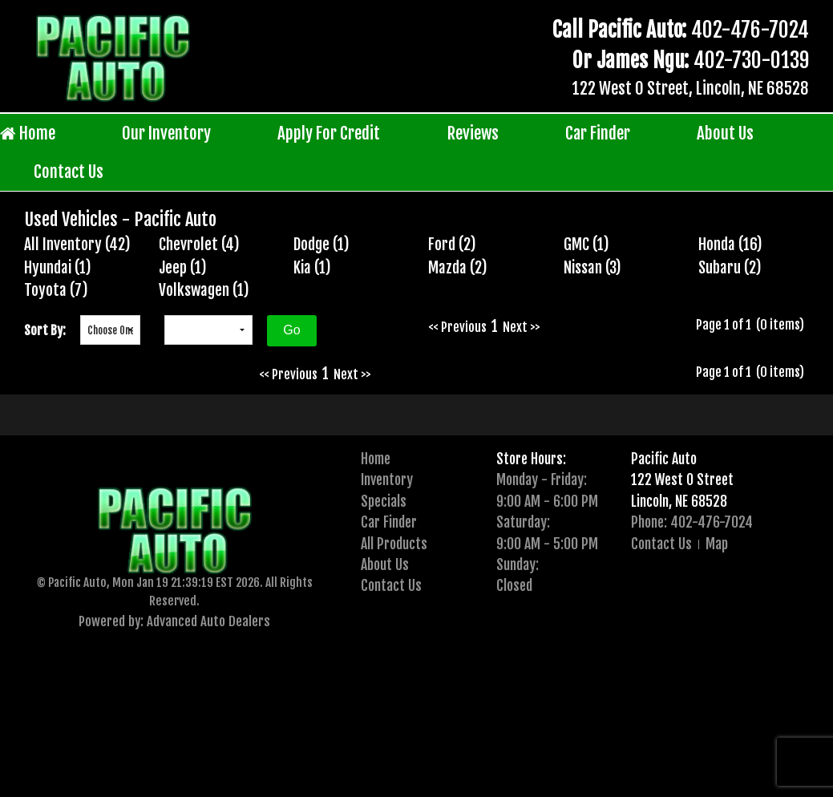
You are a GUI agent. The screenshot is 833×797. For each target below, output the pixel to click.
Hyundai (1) (57, 267)
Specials (383, 501)
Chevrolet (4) (199, 244)
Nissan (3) (592, 267)
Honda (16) (730, 244)
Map (717, 543)
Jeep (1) (183, 267)
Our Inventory (166, 133)
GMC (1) (586, 244)
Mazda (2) (457, 267)
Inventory (387, 479)
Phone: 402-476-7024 (692, 522)
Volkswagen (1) (204, 290)
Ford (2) (452, 244)
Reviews (473, 133)
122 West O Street (682, 479)
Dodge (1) (321, 244)
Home (27, 133)
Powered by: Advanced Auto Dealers (174, 621)
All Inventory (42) (77, 244)
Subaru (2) (730, 267)
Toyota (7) (56, 290)
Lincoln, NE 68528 (679, 501)
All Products (394, 543)
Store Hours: (531, 458)
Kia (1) (312, 267)
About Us (725, 133)
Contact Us (68, 171)
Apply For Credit (328, 133)
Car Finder (597, 133)
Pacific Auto (664, 458)
